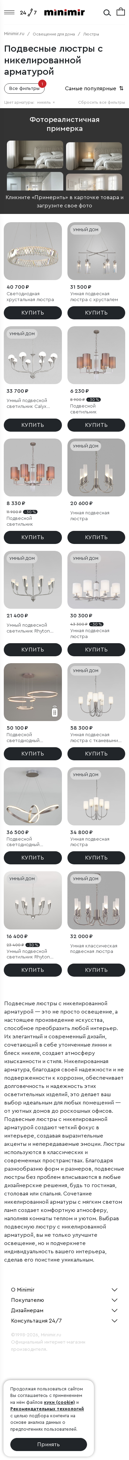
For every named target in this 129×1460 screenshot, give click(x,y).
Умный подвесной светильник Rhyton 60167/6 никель (28, 954)
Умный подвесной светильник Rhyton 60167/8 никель (28, 628)
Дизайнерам (27, 1310)
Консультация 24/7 (36, 1321)
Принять (48, 1444)
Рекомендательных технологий (47, 1409)
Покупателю (27, 1300)
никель (46, 102)
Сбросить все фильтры (101, 102)
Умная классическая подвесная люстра (93, 949)
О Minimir (22, 1290)
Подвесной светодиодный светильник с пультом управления (32, 738)
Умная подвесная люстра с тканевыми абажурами (94, 738)
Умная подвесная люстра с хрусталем (94, 296)
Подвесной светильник (83, 409)
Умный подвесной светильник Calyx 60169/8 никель (27, 404)
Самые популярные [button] (95, 88)
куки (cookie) (59, 1402)
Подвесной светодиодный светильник (23, 842)
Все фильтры (27, 87)
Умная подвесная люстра (89, 516)
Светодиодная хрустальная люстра (30, 296)
